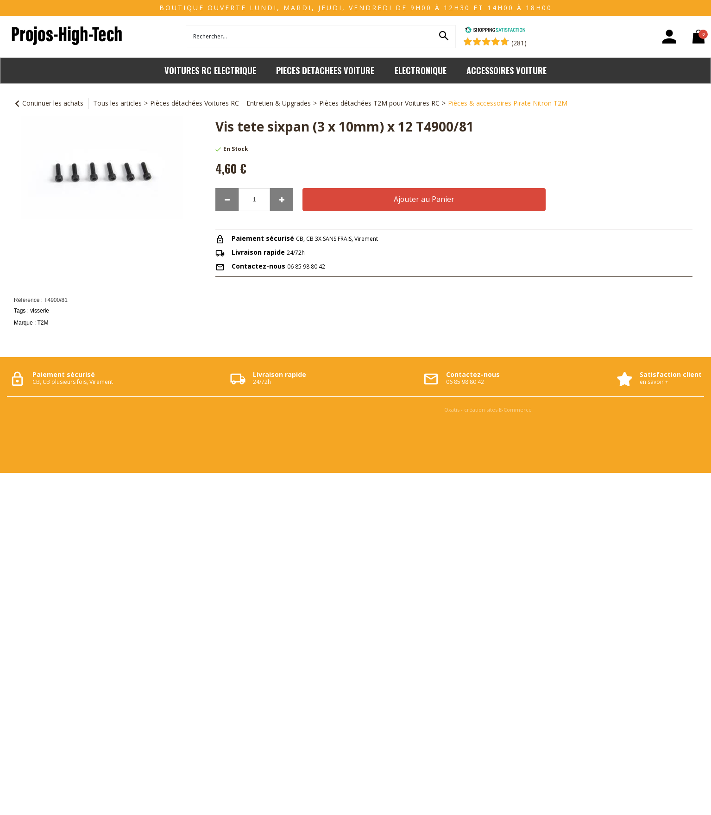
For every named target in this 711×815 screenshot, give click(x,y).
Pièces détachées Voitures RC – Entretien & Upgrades (230, 103)
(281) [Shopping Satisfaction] (519, 42)
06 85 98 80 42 (306, 266)
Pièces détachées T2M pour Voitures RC (379, 103)
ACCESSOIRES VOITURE (506, 70)
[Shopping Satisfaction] (495, 30)
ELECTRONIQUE (421, 70)
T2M (42, 323)
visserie (39, 310)
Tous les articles (117, 103)
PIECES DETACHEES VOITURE (325, 70)
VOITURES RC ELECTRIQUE (210, 70)
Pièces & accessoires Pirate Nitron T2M (507, 103)
